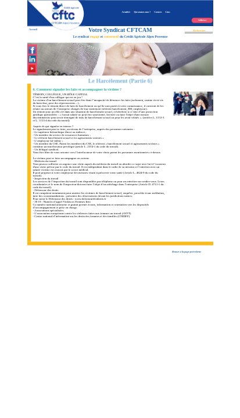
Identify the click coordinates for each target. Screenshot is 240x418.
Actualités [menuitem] (125, 12)
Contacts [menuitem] (158, 12)
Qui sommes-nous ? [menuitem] (142, 12)
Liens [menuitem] (167, 12)
